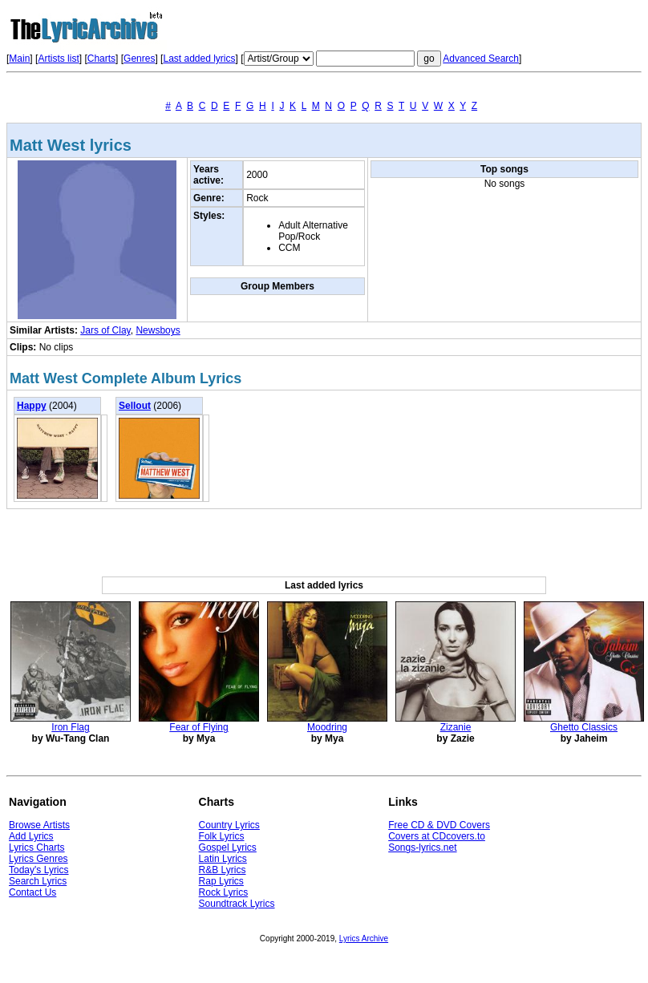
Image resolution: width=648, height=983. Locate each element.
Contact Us (32, 892)
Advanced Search (481, 58)
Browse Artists (39, 825)
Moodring (327, 727)
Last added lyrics (199, 58)
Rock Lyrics (224, 892)
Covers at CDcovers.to (436, 836)
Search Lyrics (38, 881)
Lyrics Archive (363, 938)
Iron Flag (70, 727)
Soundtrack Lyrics (237, 903)
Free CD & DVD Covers (439, 825)
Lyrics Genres (38, 858)
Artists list (58, 58)
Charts (101, 58)
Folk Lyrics (222, 836)
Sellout (135, 405)
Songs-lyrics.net (422, 847)
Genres (139, 58)
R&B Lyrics (222, 870)
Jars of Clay (105, 330)
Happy (32, 405)
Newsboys (158, 330)
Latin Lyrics (223, 858)
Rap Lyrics (221, 881)
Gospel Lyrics (228, 847)
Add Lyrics (31, 836)
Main (19, 58)
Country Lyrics (229, 825)
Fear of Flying (198, 727)
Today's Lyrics (39, 870)
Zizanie (456, 727)
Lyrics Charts (37, 847)
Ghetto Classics (584, 727)
